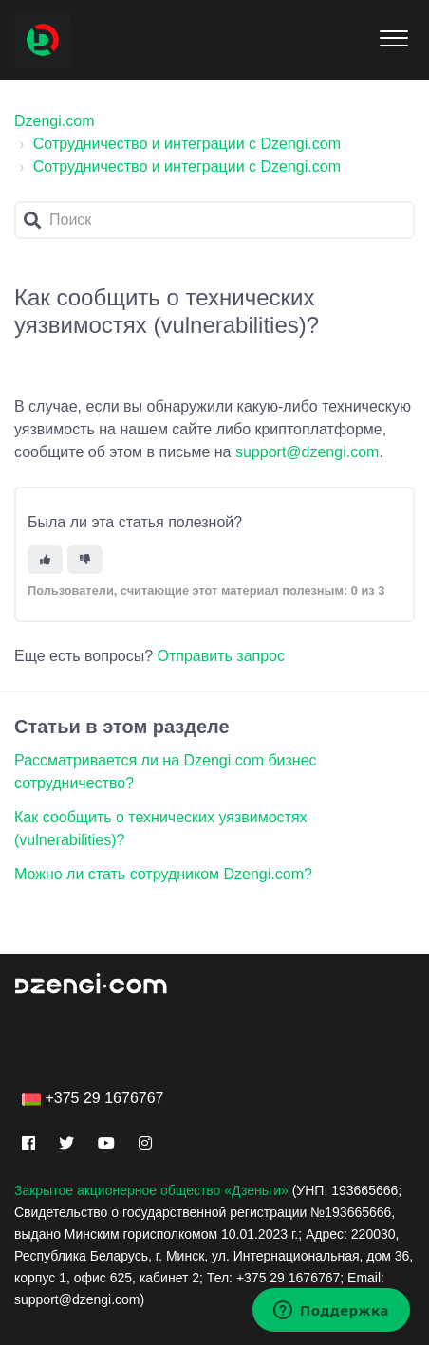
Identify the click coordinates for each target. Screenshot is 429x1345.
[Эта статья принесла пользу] (45, 560)
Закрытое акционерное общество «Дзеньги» (151, 1190)
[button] (393, 34)
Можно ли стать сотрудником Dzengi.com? (163, 874)
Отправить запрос (221, 656)
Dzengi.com (54, 121)
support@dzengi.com (307, 452)
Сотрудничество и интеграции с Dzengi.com (187, 144)
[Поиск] (214, 220)
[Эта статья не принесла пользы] (85, 560)
